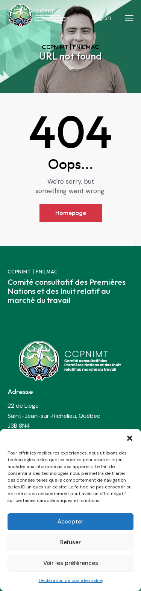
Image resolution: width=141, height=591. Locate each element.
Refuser (70, 542)
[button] (129, 438)
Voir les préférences (70, 563)
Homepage (70, 212)
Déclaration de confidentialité (71, 580)
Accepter (70, 521)
